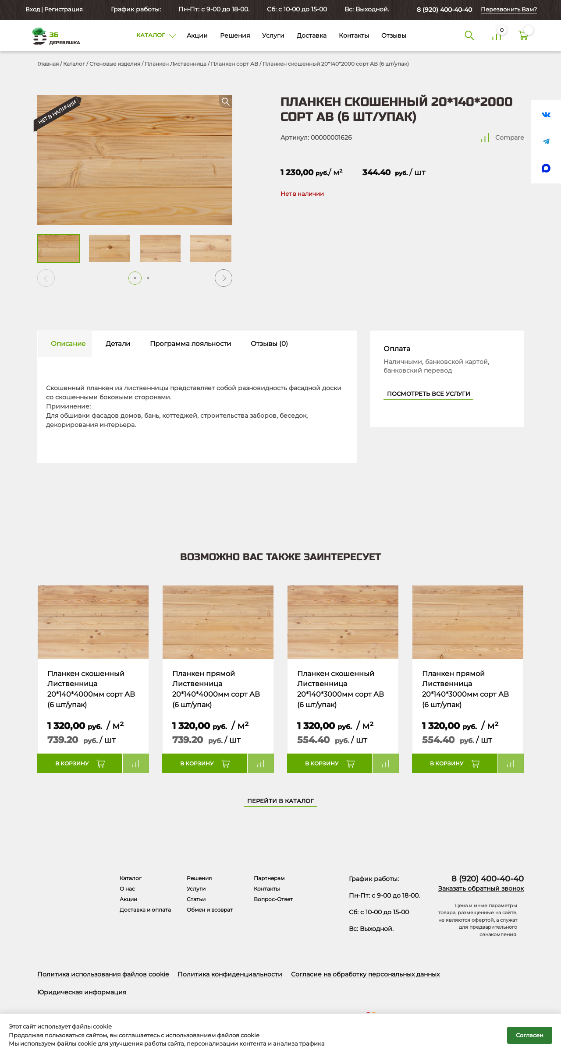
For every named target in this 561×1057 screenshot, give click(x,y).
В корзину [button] (72, 763)
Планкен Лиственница (175, 63)
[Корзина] (523, 36)
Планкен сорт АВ (234, 63)
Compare (509, 137)
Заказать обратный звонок (481, 888)
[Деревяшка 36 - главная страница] (52, 36)
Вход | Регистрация (53, 9)
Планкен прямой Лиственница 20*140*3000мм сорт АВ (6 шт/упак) (465, 689)
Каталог (74, 63)
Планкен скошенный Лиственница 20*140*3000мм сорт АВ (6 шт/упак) (340, 689)
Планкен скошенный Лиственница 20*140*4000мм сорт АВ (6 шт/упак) (91, 689)
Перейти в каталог (280, 801)
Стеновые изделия (114, 63)
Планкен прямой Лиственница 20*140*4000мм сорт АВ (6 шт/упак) (216, 689)
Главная (48, 63)
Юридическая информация (81, 992)
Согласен (529, 1035)
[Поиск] (469, 36)
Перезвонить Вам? (509, 9)
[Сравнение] (496, 36)
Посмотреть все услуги (428, 394)
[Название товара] (93, 622)
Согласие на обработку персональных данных (365, 974)
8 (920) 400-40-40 (444, 10)
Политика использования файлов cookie (103, 974)
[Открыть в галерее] (134, 160)
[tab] (65, 344)
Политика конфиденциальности (230, 974)
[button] (223, 278)
